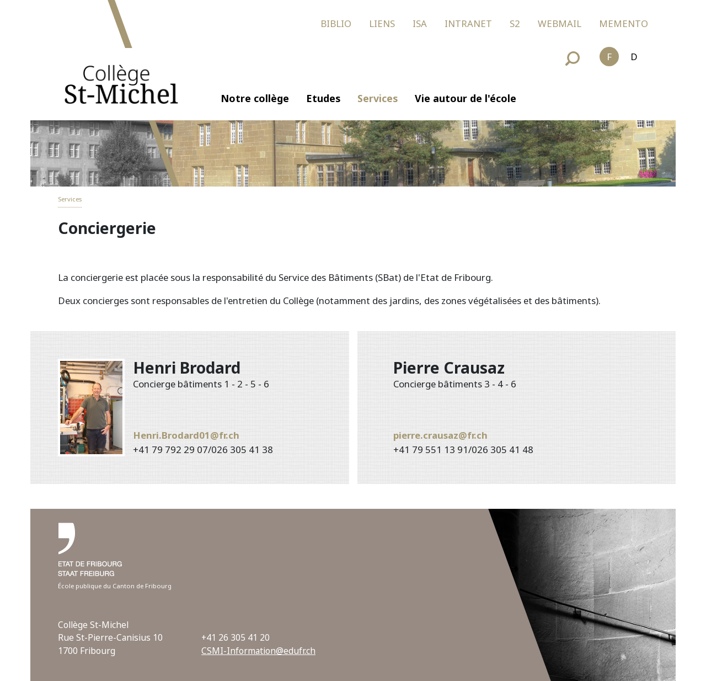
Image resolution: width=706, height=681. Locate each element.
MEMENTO (623, 23)
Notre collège (255, 98)
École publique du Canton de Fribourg (115, 586)
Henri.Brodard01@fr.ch (186, 435)
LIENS (382, 23)
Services (377, 98)
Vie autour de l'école (465, 98)
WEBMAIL (559, 23)
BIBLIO (335, 23)
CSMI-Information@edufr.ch (258, 651)
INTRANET (468, 23)
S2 (515, 23)
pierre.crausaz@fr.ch (440, 435)
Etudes (323, 98)
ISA (420, 23)
